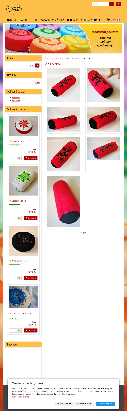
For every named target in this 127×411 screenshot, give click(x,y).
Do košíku (30, 158)
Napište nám (103, 20)
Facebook (118, 20)
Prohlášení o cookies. (20, 397)
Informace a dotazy (79, 20)
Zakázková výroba (52, 20)
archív (37, 82)
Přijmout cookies (105, 404)
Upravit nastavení (64, 404)
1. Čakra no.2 (18, 140)
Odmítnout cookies (85, 404)
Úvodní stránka (17, 20)
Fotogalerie (64, 58)
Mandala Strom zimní (22, 313)
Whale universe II (20, 260)
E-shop (34, 20)
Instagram (114, 20)
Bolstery (75, 58)
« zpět (83, 232)
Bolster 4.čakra (19, 200)
